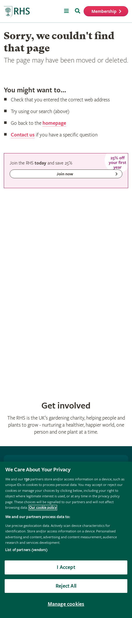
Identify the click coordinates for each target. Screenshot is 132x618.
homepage (54, 123)
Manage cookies (66, 604)
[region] (66, 540)
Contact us (23, 135)
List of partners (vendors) (26, 550)
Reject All (66, 586)
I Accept (66, 567)
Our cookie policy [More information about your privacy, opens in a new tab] (43, 508)
